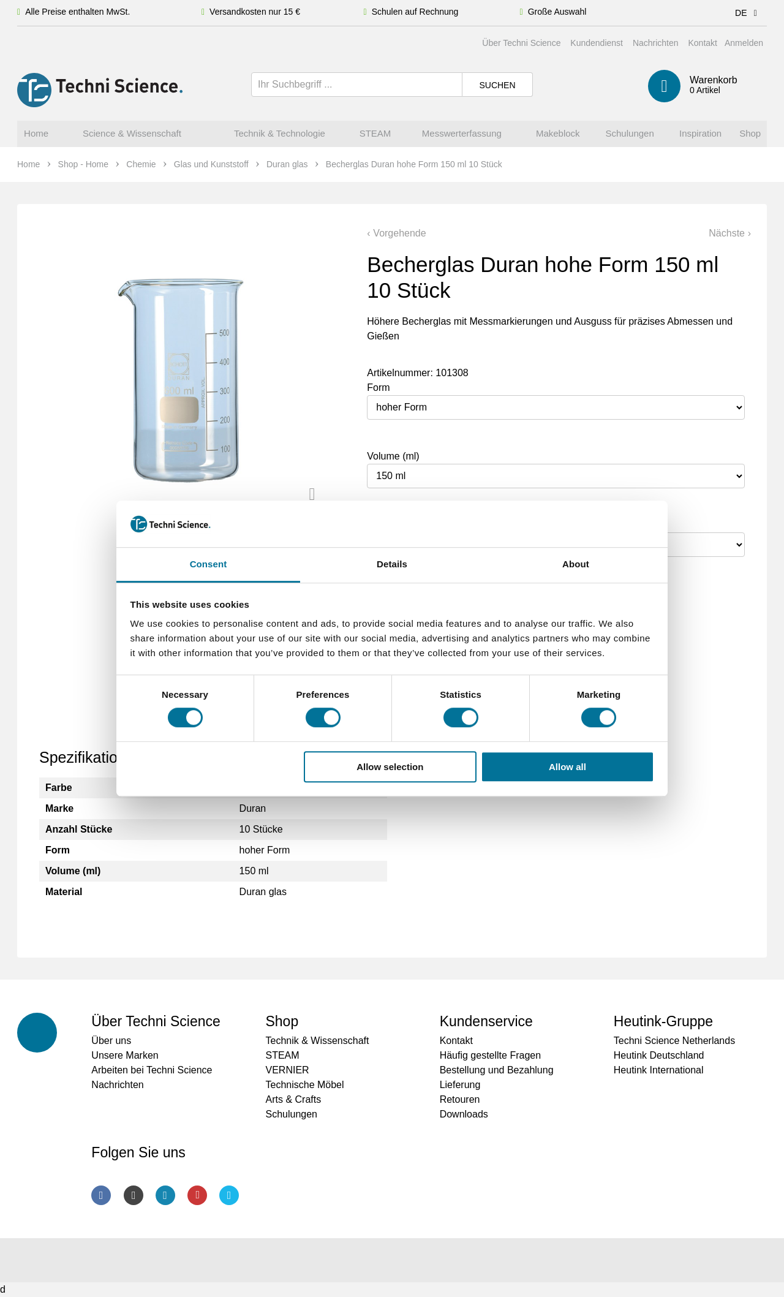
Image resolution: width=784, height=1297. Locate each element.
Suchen (497, 85)
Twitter (229, 1195)
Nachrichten (656, 43)
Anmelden (744, 43)
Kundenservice (486, 1021)
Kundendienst (596, 43)
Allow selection (389, 767)
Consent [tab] (208, 564)
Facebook (101, 1195)
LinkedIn (165, 1195)
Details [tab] (392, 564)
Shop (281, 1021)
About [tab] (575, 564)
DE (748, 13)
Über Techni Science (521, 43)
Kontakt (702, 43)
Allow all (567, 767)
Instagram (133, 1195)
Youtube (197, 1195)
